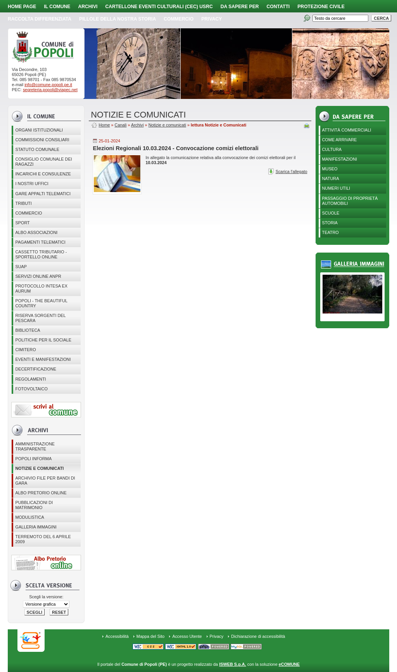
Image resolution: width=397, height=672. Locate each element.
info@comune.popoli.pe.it (48, 84)
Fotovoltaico (31, 388)
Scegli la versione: (46, 596)
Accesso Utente (187, 636)
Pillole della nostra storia (117, 19)
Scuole (331, 213)
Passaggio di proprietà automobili (350, 201)
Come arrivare (339, 139)
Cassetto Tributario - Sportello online (41, 254)
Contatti (278, 6)
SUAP (21, 266)
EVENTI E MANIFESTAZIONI (43, 359)
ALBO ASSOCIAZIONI (36, 232)
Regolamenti (30, 379)
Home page (22, 6)
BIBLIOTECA (27, 330)
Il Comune (57, 6)
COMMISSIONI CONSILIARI (42, 139)
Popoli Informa (33, 458)
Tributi (23, 203)
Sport (22, 222)
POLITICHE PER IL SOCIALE (43, 340)
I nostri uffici (31, 183)
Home (104, 125)
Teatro (330, 232)
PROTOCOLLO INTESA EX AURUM (41, 288)
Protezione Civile (321, 6)
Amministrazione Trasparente (35, 446)
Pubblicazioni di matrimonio (34, 505)
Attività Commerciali (346, 130)
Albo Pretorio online (40, 492)
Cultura (332, 149)
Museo (330, 168)
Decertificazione (35, 369)
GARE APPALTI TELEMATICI (42, 193)
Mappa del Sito (150, 636)
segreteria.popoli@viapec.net (50, 89)
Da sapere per (240, 6)
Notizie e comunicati (39, 468)
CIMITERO (25, 349)
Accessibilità (117, 636)
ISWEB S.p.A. (232, 664)
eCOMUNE (289, 664)
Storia (330, 222)
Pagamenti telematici (40, 242)
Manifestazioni (339, 159)
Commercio (178, 19)
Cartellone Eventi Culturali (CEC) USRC (158, 6)
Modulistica (29, 517)
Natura (330, 178)
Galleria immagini (35, 527)
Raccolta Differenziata (39, 19)
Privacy (217, 636)
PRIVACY (211, 19)
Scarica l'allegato (291, 171)
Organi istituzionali (39, 130)
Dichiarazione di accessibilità (258, 636)
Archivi (87, 6)
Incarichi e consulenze (43, 173)
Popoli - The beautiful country (41, 303)
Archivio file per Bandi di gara (45, 480)
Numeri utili (336, 188)
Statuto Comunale (37, 149)
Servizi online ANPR (38, 276)
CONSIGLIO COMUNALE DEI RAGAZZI (43, 161)
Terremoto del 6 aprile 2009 (43, 539)
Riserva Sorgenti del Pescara (40, 318)
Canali (121, 125)
